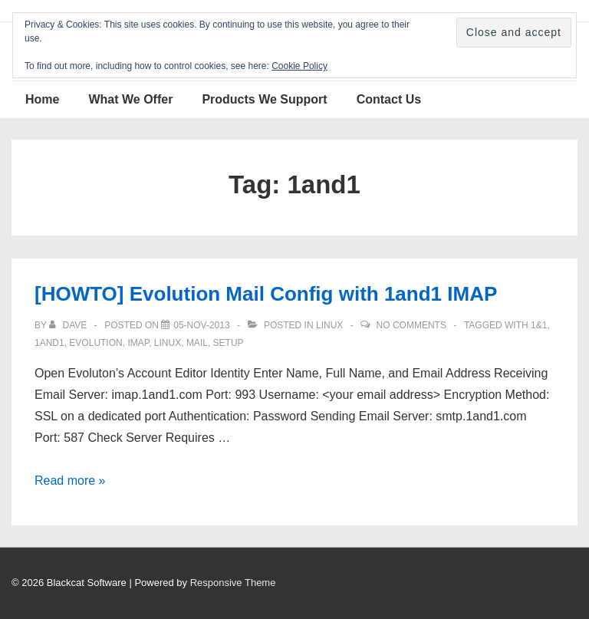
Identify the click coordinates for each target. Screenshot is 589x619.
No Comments (411, 325)
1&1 (539, 325)
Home (42, 99)
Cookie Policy (299, 66)
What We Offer (130, 99)
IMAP (138, 342)
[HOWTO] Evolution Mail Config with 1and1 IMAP (266, 293)
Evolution (95, 342)
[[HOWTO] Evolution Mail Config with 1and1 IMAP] (201, 325)
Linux (329, 325)
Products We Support (264, 99)
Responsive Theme (233, 582)
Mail (197, 342)
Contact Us (389, 99)
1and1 (49, 342)
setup (228, 342)
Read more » (70, 480)
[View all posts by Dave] (69, 325)
